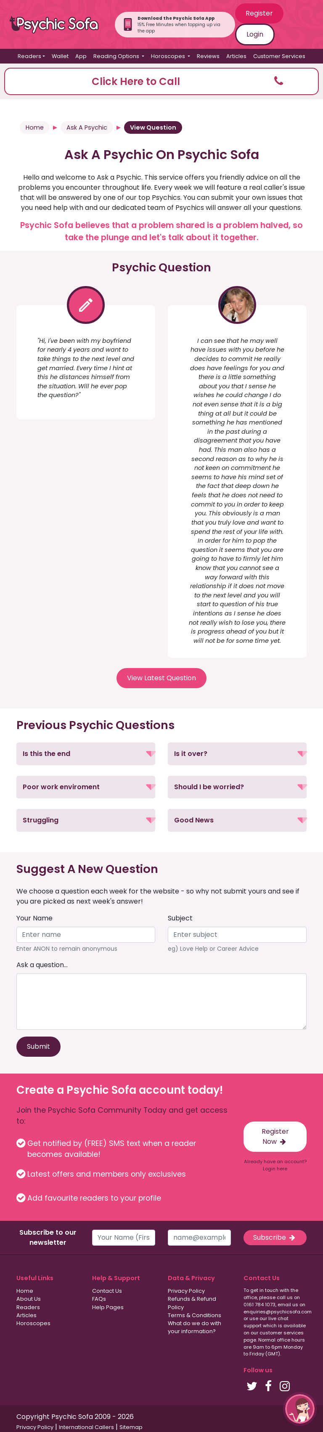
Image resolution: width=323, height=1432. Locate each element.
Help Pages (108, 1307)
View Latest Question (161, 678)
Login (254, 34)
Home (35, 127)
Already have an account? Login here (275, 1165)
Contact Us (107, 1290)
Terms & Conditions (194, 1315)
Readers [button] (29, 56)
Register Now (275, 1136)
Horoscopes (33, 1323)
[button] (161, 81)
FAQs (99, 1298)
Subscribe (275, 1237)
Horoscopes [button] (168, 56)
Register (259, 13)
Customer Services (279, 56)
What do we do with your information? (194, 1327)
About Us (28, 1298)
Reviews (208, 56)
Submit (38, 1046)
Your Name (34, 918)
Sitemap (131, 1427)
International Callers (86, 1427)
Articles (236, 56)
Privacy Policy (186, 1290)
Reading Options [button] (116, 56)
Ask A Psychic (86, 127)
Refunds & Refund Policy (192, 1302)
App (81, 56)
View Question (153, 127)
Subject (180, 918)
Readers (28, 1307)
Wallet (60, 56)
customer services (281, 1332)
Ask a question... (42, 965)
